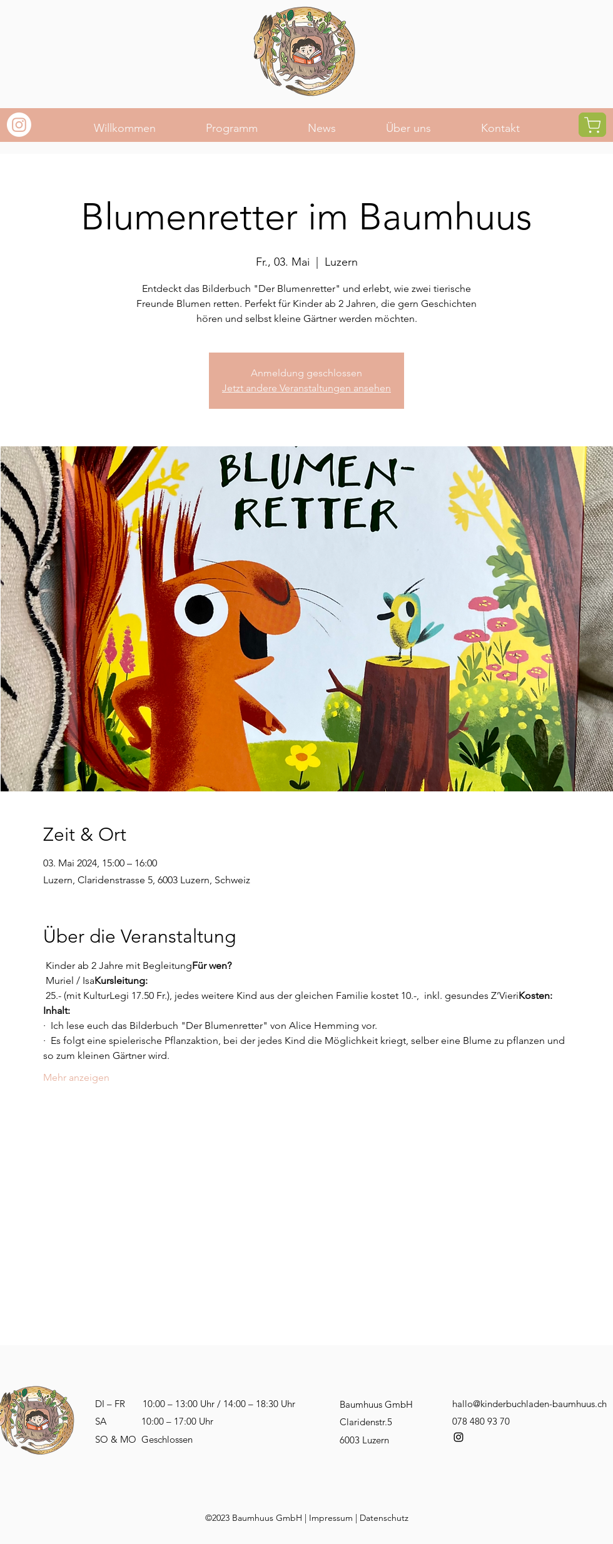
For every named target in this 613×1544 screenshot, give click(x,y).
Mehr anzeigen (76, 1077)
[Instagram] (19, 125)
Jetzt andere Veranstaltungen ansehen (306, 388)
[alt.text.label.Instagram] (458, 1437)
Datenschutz (384, 1517)
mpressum (332, 1517)
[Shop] (592, 125)
